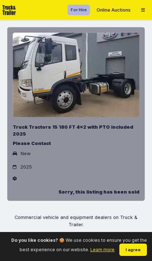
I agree (133, 249)
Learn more (102, 249)
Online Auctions (113, 10)
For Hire (79, 9)
